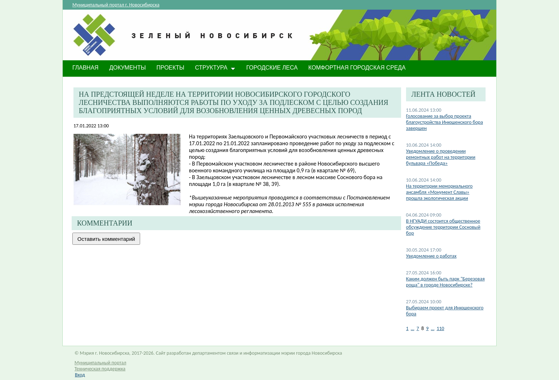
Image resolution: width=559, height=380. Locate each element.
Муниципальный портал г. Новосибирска (115, 5)
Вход (80, 375)
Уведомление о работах (431, 256)
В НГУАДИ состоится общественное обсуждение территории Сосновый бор (443, 227)
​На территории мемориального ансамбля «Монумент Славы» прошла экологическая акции (439, 192)
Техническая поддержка (100, 369)
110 (440, 328)
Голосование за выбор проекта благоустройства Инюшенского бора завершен (444, 122)
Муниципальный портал (100, 363)
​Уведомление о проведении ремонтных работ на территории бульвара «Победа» (440, 157)
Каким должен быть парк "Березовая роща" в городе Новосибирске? (445, 282)
